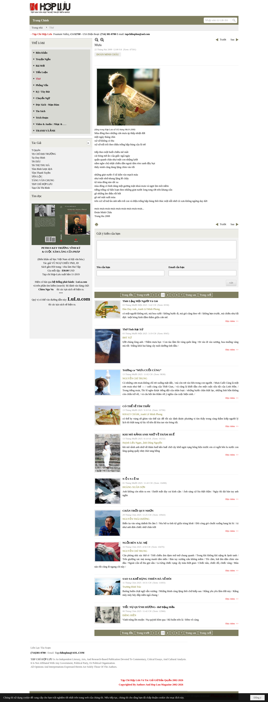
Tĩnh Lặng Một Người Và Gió (140, 301)
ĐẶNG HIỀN (129, 615)
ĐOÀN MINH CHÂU (108, 54)
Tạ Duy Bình (38, 157)
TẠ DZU (36, 161)
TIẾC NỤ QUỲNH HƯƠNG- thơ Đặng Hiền (148, 607)
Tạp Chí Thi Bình (41, 187)
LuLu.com (81, 281)
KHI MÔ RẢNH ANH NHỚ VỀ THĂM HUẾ (148, 434)
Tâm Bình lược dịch (42, 169)
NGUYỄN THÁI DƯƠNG (135, 518)
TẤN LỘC (37, 176)
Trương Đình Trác (131, 586)
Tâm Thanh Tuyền (41, 172)
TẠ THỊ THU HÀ (41, 165)
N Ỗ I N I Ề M (130, 478)
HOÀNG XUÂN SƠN (133, 487)
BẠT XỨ (127, 337)
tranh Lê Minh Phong (149, 309)
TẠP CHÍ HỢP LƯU (42, 184)
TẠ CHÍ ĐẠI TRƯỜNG (44, 153)
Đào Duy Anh (129, 309)
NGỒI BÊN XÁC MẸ (134, 542)
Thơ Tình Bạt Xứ (132, 329)
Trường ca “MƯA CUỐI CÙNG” (141, 370)
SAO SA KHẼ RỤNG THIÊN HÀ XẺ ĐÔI (146, 578)
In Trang (96, 224)
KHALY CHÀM (130, 414)
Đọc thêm (230, 321)
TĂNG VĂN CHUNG (43, 180)
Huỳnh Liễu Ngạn (131, 442)
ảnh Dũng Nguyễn (152, 442)
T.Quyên (36, 150)
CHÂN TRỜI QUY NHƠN (137, 510)
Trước (223, 39)
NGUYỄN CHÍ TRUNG (134, 378)
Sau (232, 39)
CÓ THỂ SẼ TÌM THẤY (136, 406)
